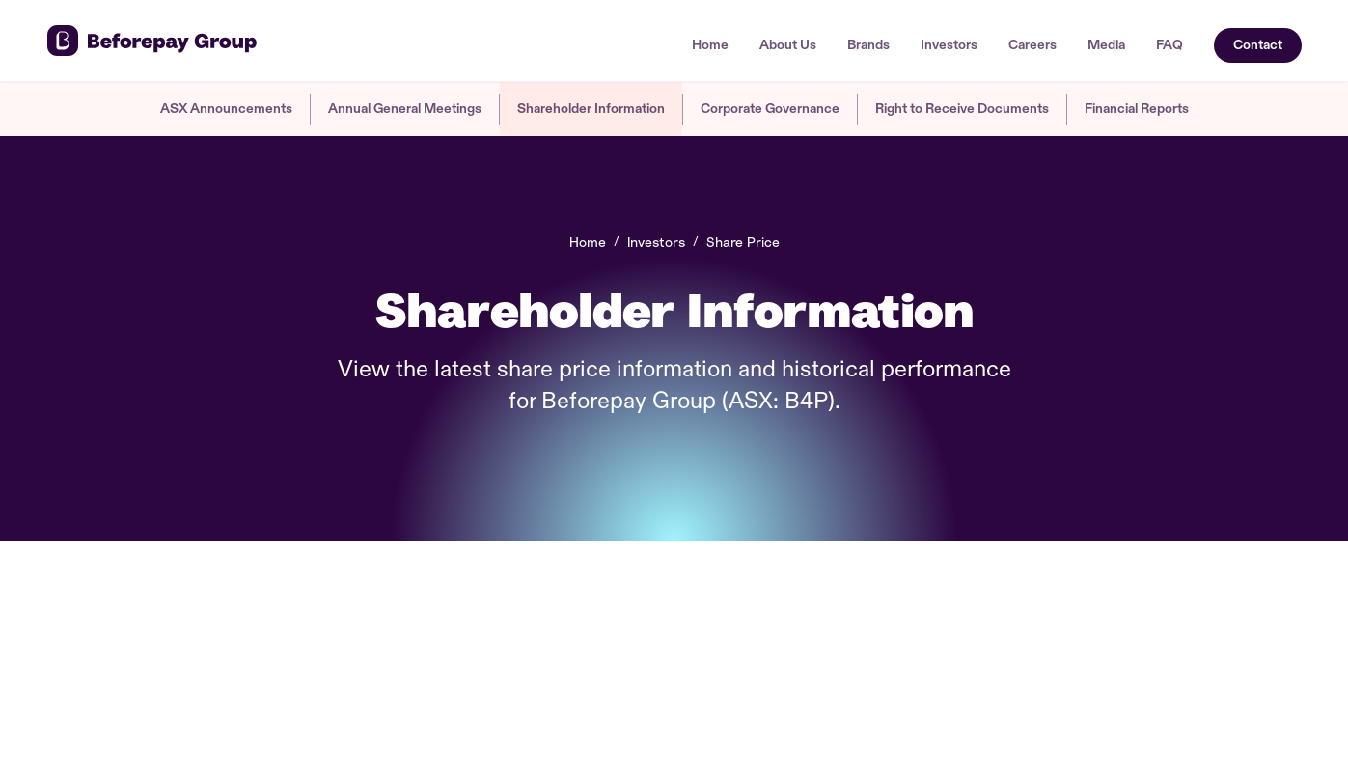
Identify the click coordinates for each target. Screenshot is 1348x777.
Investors (949, 45)
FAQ (1169, 45)
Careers (1032, 45)
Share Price (743, 242)
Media (1106, 45)
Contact (1257, 45)
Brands (868, 45)
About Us (787, 45)
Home (710, 45)
